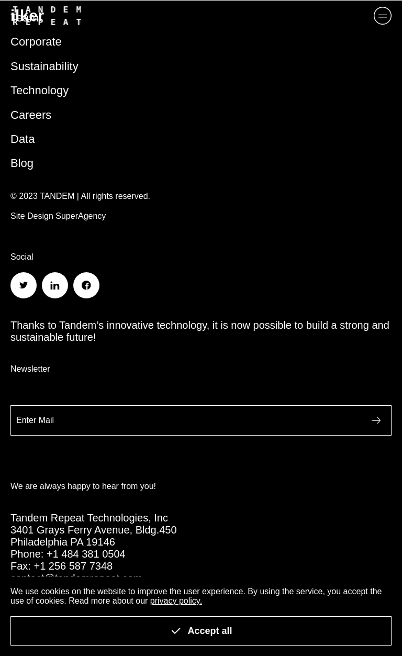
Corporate (36, 41)
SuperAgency (80, 216)
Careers (30, 114)
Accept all (201, 631)
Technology (39, 90)
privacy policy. (176, 600)
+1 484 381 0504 (86, 554)
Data (22, 139)
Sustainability (44, 66)
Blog (22, 163)
